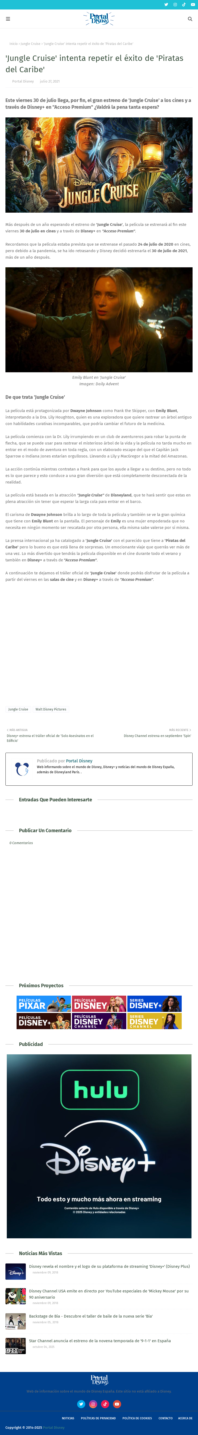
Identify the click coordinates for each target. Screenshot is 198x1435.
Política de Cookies (137, 1418)
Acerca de (185, 1418)
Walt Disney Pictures (51, 709)
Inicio (14, 44)
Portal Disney (23, 81)
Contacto (166, 1418)
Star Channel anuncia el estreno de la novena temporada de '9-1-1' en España (100, 1340)
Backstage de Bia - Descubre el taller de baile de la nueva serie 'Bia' (91, 1316)
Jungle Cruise (30, 44)
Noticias (68, 1418)
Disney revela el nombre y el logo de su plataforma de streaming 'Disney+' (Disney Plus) (109, 1266)
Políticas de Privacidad (98, 1418)
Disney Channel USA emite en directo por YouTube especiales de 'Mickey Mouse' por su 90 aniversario (109, 1294)
